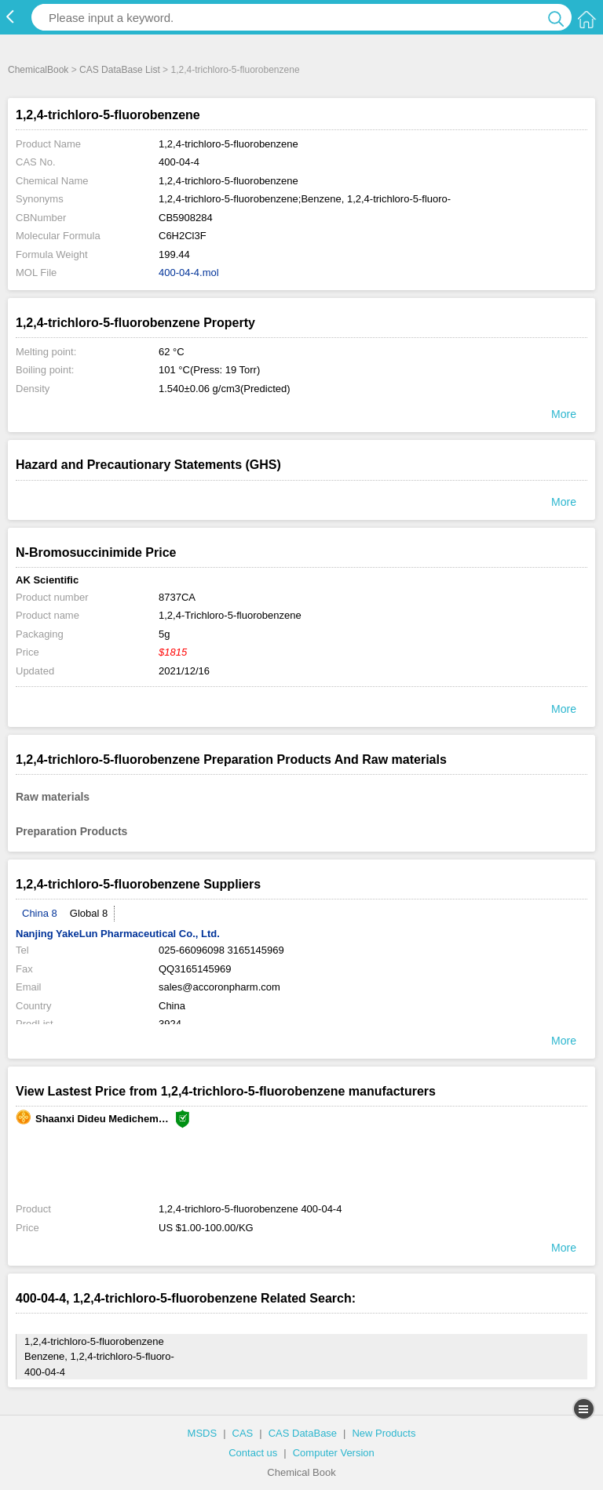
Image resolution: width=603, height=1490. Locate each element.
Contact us (252, 1453)
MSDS (202, 1433)
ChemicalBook (38, 69)
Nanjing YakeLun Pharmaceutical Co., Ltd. (118, 933)
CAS (243, 1433)
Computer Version (334, 1453)
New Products (383, 1433)
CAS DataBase (303, 1433)
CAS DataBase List (119, 69)
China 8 (39, 913)
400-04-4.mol (189, 272)
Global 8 (89, 913)
